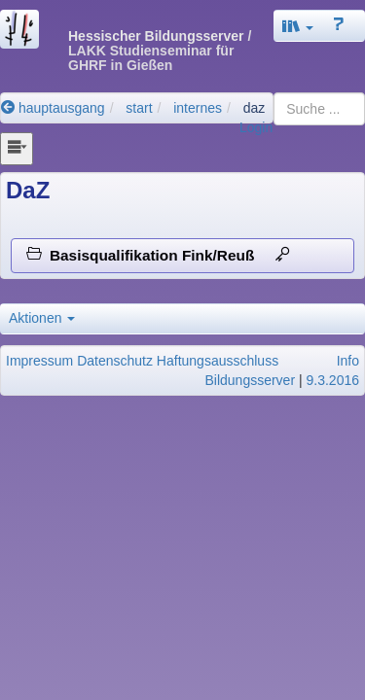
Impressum (39, 360)
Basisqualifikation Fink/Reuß (157, 255)
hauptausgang (53, 108)
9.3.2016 (333, 380)
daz (254, 108)
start (139, 108)
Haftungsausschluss (217, 360)
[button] (297, 26)
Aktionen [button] (42, 318)
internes (197, 108)
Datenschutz (115, 360)
